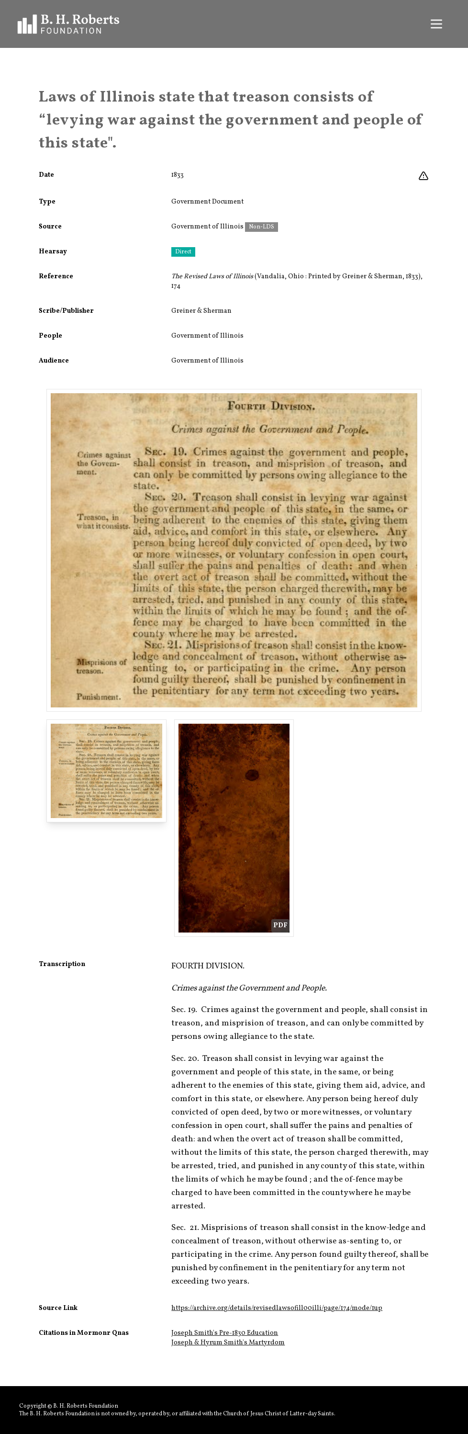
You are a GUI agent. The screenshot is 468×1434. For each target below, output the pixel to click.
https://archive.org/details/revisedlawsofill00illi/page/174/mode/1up (276, 1308)
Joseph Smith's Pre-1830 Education (224, 1333)
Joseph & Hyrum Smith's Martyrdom (228, 1342)
